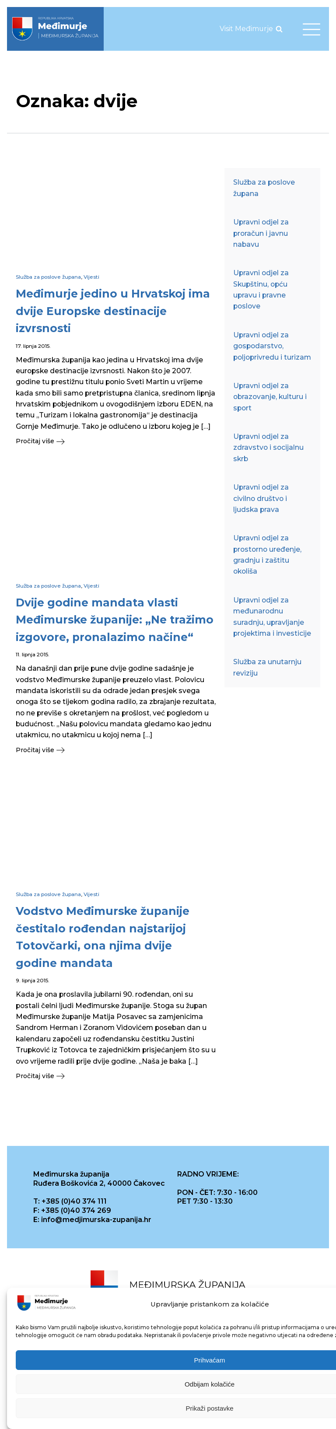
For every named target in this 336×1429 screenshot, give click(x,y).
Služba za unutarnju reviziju (267, 667)
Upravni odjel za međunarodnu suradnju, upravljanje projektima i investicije (272, 616)
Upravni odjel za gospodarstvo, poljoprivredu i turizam (272, 346)
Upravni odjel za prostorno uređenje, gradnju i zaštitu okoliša (267, 554)
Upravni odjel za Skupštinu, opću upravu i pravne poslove (261, 289)
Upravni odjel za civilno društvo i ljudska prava (261, 498)
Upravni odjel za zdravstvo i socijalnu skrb (268, 447)
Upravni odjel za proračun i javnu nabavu (261, 233)
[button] (116, 441)
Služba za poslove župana (48, 276)
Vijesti (91, 276)
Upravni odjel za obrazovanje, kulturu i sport (270, 397)
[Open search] (279, 29)
